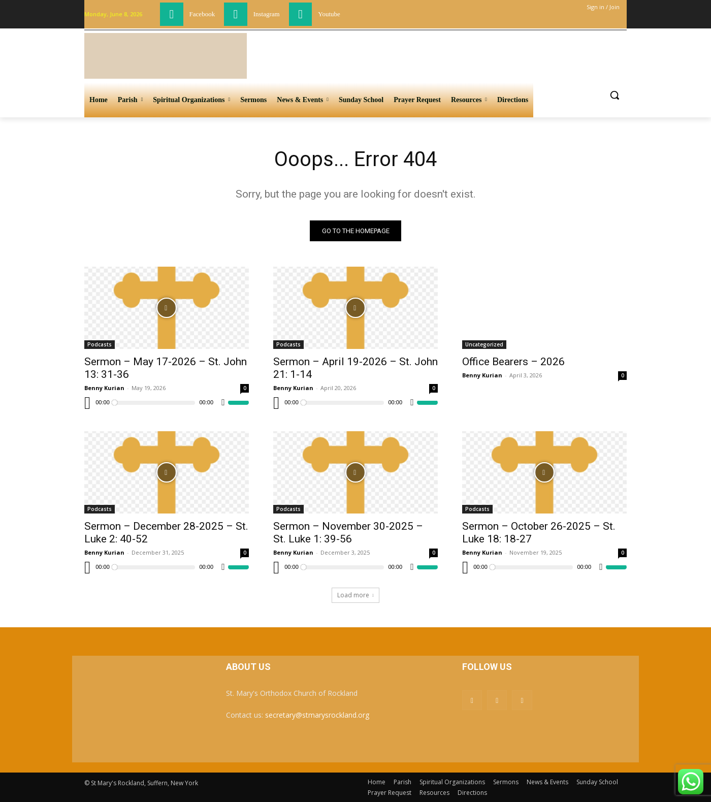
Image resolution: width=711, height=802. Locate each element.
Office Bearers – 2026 (513, 362)
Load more (355, 595)
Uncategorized (484, 344)
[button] (614, 95)
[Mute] (223, 402)
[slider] (154, 403)
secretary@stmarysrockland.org (317, 715)
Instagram (266, 14)
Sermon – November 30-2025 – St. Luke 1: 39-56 (348, 532)
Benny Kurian (104, 388)
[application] (166, 403)
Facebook (202, 14)
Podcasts (99, 344)
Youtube (329, 14)
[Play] (87, 402)
